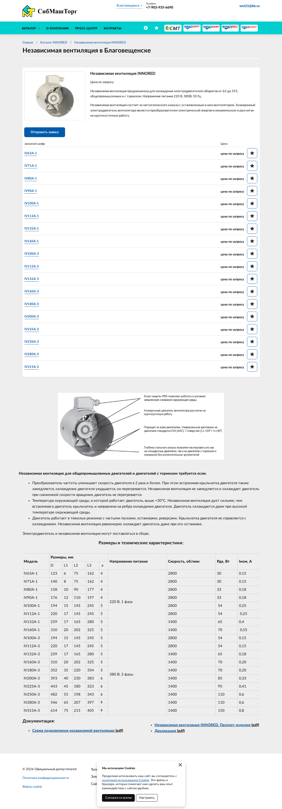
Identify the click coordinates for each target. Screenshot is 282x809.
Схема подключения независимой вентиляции (73, 733)
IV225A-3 (34, 331)
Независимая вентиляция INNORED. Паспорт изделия (202, 727)
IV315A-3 (34, 369)
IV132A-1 (34, 230)
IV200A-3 (34, 318)
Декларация (165, 733)
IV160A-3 (34, 293)
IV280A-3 (34, 356)
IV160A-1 (34, 243)
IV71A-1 (33, 167)
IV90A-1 (33, 193)
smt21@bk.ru (249, 6)
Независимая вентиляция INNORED (100, 42)
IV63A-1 (33, 155)
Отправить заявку (47, 134)
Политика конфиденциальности (46, 780)
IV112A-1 (34, 218)
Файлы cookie (32, 789)
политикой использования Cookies (125, 780)
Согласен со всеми (118, 797)
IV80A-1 (33, 180)
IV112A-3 (34, 268)
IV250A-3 (34, 343)
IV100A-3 (34, 255)
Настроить (147, 797)
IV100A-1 (34, 205)
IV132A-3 (34, 281)
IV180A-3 (34, 306)
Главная (28, 42)
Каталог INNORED (53, 42)
